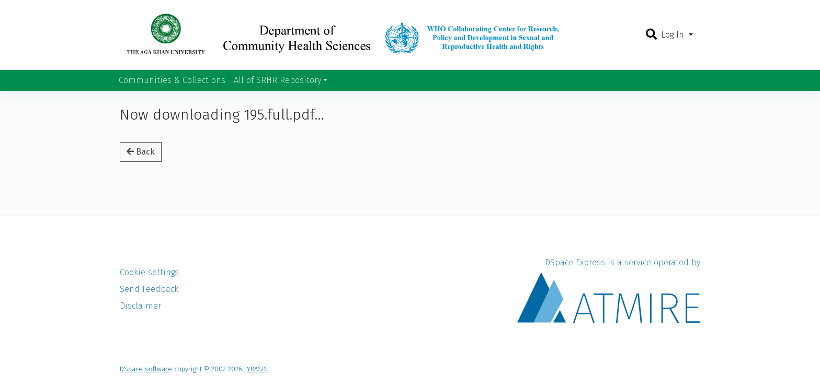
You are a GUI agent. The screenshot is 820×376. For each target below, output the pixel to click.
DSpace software (146, 369)
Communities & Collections (172, 80)
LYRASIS (256, 369)
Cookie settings (149, 272)
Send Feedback (149, 289)
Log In (674, 35)
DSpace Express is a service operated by (608, 289)
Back (141, 152)
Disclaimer (140, 306)
